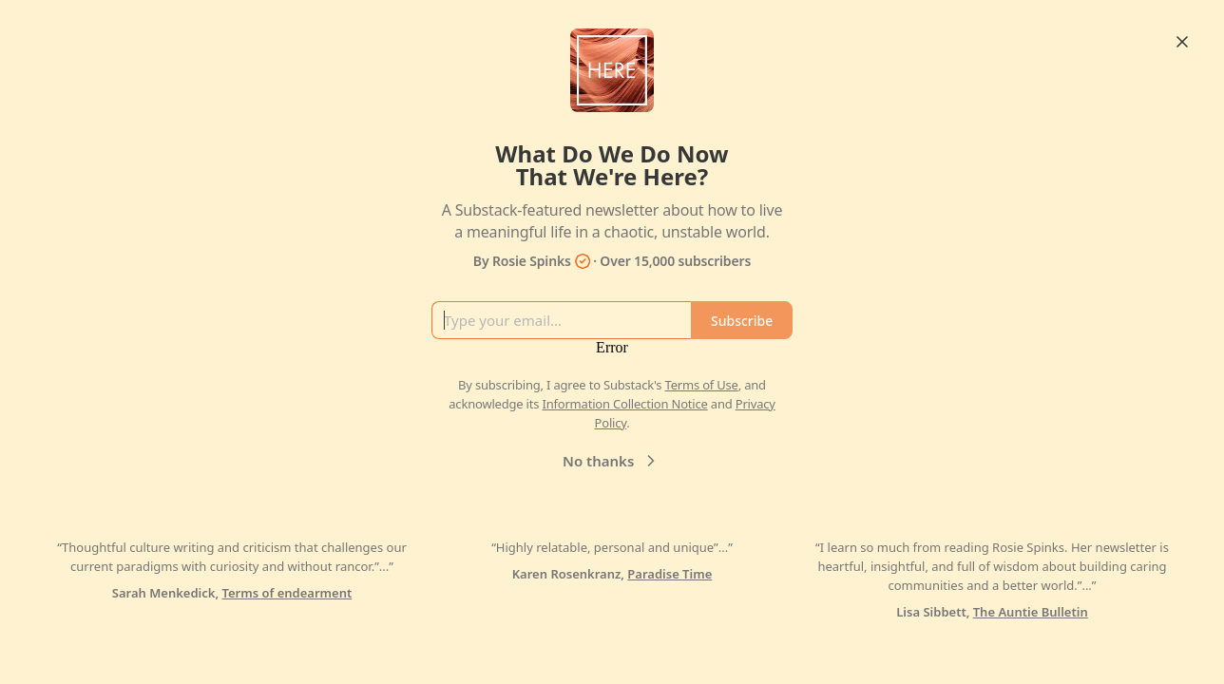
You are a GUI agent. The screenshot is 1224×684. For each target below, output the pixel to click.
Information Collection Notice (624, 403)
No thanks (611, 460)
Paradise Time (669, 573)
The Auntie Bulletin (1030, 611)
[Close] (1182, 42)
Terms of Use (701, 384)
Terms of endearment (286, 592)
